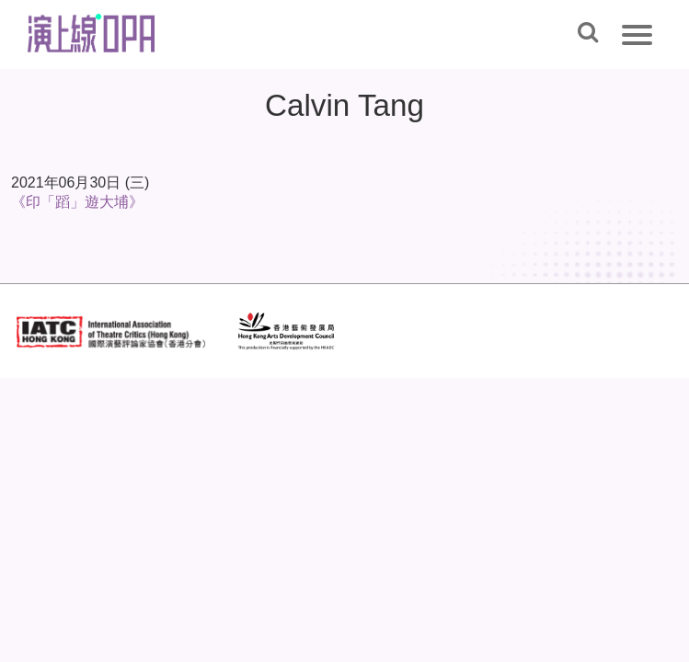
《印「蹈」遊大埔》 (77, 202)
